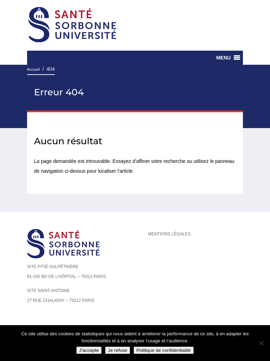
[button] (223, 58)
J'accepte (89, 350)
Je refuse (117, 350)
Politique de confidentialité (163, 350)
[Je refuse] (261, 343)
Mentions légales (169, 234)
